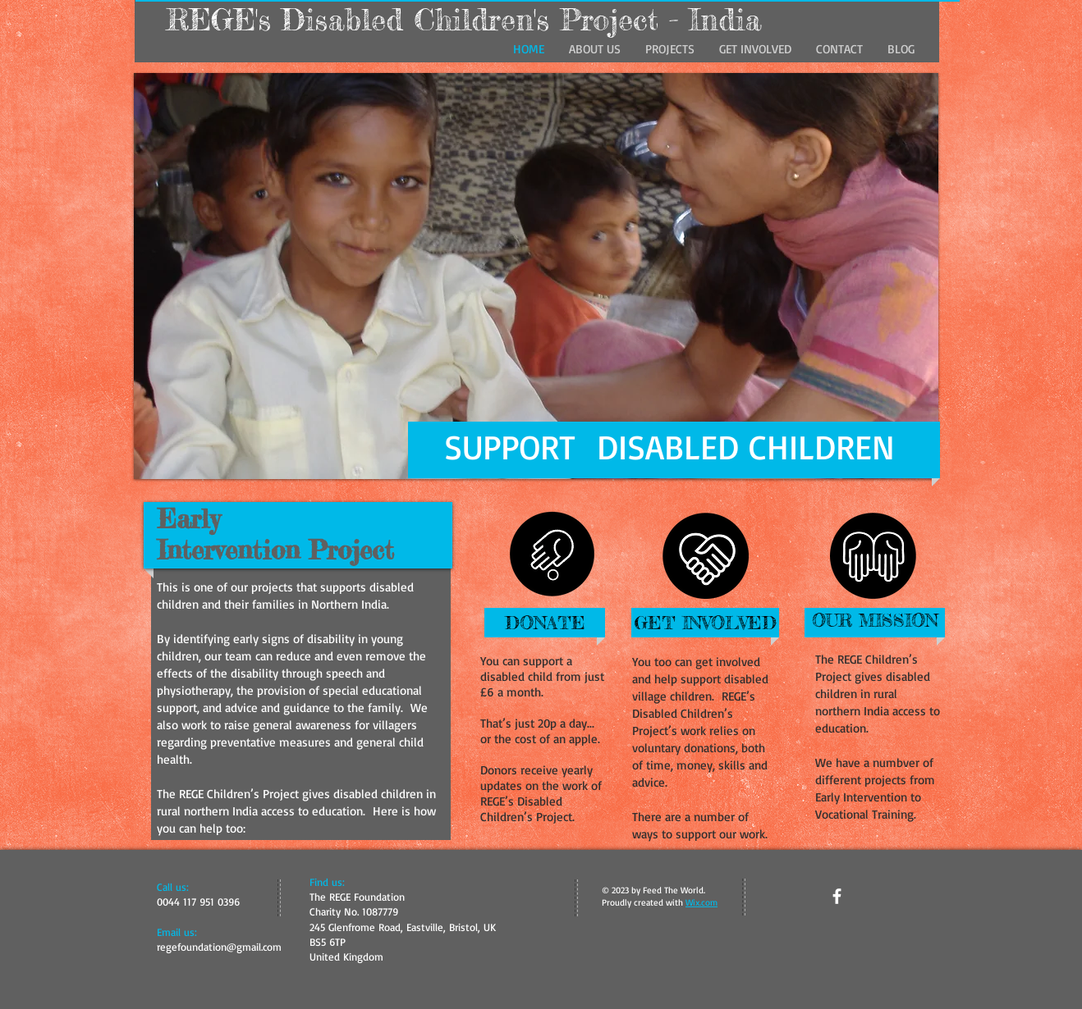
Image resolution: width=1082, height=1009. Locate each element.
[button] (536, 276)
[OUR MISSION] (874, 620)
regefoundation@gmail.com (219, 946)
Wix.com (701, 902)
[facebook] (837, 896)
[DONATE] (544, 623)
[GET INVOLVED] (705, 623)
